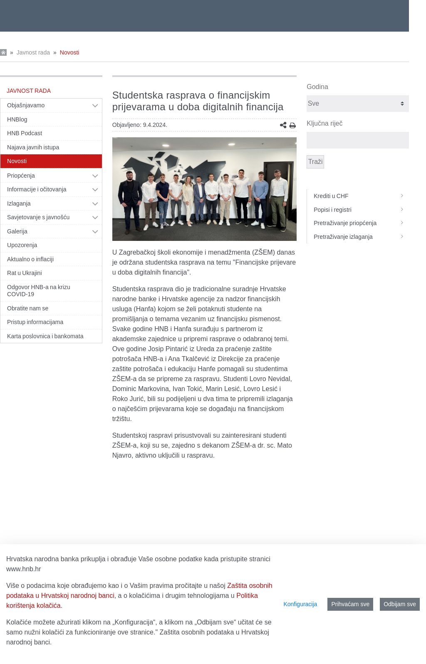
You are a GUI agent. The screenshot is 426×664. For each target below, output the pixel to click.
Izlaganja (19, 203)
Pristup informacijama (35, 322)
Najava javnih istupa (33, 147)
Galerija (17, 231)
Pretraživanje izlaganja (361, 236)
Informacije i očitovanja (37, 189)
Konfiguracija (300, 604)
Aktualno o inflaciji (30, 259)
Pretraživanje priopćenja (361, 223)
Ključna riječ (324, 123)
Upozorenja (22, 245)
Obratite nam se (27, 308)
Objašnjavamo (26, 105)
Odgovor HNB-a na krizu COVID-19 (38, 291)
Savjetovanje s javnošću (38, 217)
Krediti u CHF (361, 196)
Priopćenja (21, 175)
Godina (317, 86)
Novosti (69, 52)
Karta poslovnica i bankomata (45, 336)
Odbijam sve (400, 604)
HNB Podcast (24, 133)
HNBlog (17, 119)
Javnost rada (33, 52)
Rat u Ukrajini (24, 273)
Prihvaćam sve (350, 604)
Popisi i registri (361, 209)
